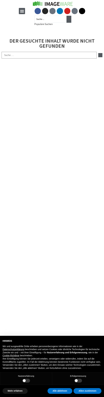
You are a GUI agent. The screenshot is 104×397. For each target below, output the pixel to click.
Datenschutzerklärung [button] (13, 349)
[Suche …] (49, 55)
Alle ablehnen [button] (60, 391)
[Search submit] (69, 19)
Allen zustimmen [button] (87, 391)
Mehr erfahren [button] (15, 391)
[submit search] (100, 55)
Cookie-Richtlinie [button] (11, 355)
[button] (22, 11)
